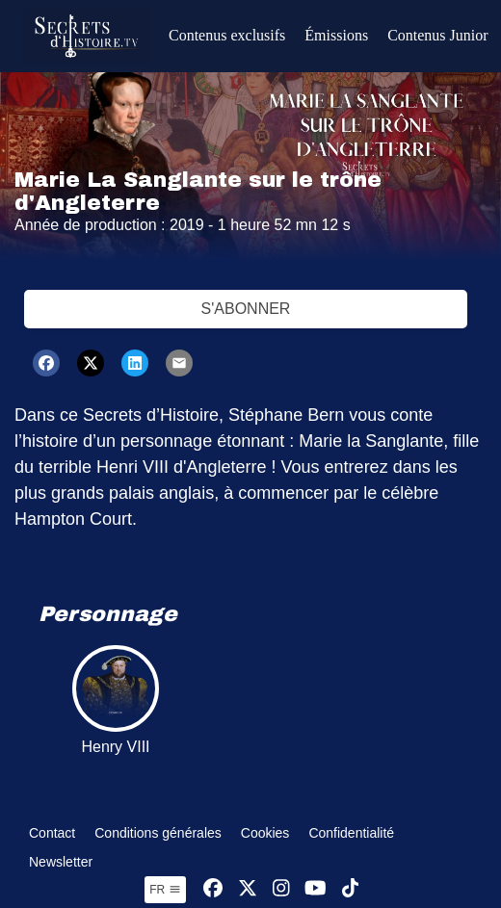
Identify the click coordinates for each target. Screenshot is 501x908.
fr (164, 889)
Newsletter (60, 861)
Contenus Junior (437, 35)
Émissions (336, 35)
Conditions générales (158, 833)
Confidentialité (351, 833)
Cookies (265, 833)
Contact (52, 833)
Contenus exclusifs (227, 35)
